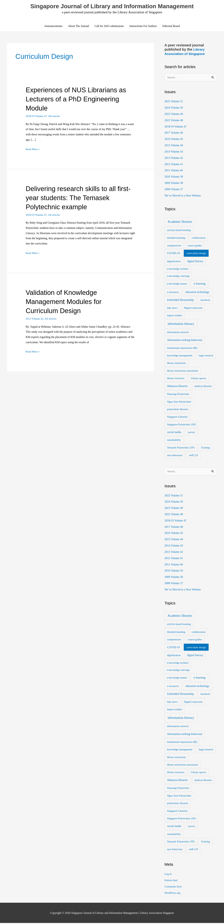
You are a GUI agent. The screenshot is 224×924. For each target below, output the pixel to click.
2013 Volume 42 (35, 318)
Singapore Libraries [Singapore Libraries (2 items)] (177, 417)
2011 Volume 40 (173, 170)
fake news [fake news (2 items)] (172, 308)
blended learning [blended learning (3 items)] (176, 238)
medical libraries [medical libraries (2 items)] (203, 386)
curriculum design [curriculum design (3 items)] (196, 253)
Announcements (53, 26)
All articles (55, 116)
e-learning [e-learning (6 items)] (199, 284)
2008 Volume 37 (173, 189)
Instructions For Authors (143, 26)
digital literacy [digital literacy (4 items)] (195, 261)
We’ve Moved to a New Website (182, 195)
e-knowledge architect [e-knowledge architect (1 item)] (178, 269)
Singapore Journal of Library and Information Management (112, 6)
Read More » (33, 149)
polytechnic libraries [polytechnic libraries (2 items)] (177, 409)
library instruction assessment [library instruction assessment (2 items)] (182, 371)
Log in (168, 874)
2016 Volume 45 (173, 139)
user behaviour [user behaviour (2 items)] (174, 455)
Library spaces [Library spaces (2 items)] (198, 378)
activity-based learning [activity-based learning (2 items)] (179, 230)
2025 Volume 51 (173, 101)
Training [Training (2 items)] (205, 448)
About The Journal (78, 26)
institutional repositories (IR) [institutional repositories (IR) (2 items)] (182, 348)
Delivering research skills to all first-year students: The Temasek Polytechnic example (76, 198)
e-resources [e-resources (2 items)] (173, 292)
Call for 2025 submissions (109, 26)
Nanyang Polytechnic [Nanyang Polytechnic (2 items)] (178, 394)
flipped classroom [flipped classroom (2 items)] (193, 308)
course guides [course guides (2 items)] (195, 246)
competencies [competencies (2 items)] (174, 246)
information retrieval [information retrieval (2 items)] (177, 332)
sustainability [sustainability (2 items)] (174, 440)
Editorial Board (171, 26)
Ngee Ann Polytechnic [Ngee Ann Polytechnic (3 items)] (179, 402)
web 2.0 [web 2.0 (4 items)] (193, 455)
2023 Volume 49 (173, 113)
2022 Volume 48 (173, 120)
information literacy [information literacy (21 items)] (181, 324)
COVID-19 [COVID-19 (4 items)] (173, 253)
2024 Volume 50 (173, 107)
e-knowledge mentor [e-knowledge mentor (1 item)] (177, 284)
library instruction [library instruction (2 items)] (176, 363)
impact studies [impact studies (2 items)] (174, 315)
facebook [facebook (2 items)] (205, 300)
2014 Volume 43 (173, 151)
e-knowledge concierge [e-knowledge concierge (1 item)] (178, 276)
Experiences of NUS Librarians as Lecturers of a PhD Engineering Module (78, 99)
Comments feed (173, 887)
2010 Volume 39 (173, 176)
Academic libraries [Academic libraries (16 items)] (180, 222)
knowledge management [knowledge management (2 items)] (179, 356)
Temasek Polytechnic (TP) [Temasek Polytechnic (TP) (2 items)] (180, 448)
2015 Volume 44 (173, 145)
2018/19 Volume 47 (37, 116)
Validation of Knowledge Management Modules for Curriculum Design (65, 302)
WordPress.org (172, 893)
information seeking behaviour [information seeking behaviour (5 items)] (184, 340)
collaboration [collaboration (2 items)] (198, 238)
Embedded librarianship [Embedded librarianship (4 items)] (180, 300)
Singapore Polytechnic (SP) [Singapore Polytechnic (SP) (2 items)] (181, 424)
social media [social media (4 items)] (174, 432)
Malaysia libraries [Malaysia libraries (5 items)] (177, 386)
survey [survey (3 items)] (191, 432)
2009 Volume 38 (173, 183)
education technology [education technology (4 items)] (197, 292)
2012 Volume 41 (173, 164)
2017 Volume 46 (173, 132)
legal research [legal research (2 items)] (206, 356)
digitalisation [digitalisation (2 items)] (174, 261)
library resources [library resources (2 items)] (175, 378)
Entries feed (171, 881)
